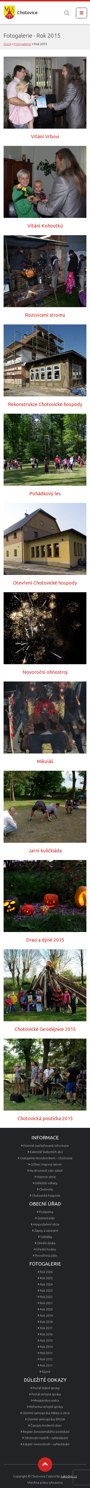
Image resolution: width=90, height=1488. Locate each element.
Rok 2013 (46, 1353)
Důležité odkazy (46, 1183)
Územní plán (46, 1218)
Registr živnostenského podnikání (46, 1431)
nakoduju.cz (69, 1476)
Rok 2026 (46, 1271)
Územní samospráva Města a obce (46, 1413)
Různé (46, 1371)
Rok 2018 (46, 1321)
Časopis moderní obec (46, 1425)
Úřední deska (46, 1243)
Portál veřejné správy (46, 1394)
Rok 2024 (46, 1284)
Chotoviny (46, 1189)
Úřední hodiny (46, 1249)
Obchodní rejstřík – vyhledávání (46, 1438)
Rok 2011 (46, 1365)
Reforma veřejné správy (46, 1406)
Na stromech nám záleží (46, 1170)
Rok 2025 (46, 1278)
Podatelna (46, 1211)
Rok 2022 (46, 1296)
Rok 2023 (46, 1290)
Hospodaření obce (46, 1224)
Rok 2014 (46, 1346)
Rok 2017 (46, 1328)
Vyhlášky (46, 1236)
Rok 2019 (46, 1315)
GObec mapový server (46, 1164)
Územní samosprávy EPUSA (46, 1419)
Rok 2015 (46, 1340)
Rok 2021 (46, 1303)
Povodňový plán (46, 1255)
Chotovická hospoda (46, 1195)
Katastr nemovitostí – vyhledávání (46, 1444)
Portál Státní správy (46, 1388)
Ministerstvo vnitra (46, 1400)
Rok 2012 (46, 1359)
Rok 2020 (46, 1309)
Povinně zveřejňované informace (46, 1145)
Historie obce (46, 1176)
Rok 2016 (46, 1334)
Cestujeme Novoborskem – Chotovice (46, 1158)
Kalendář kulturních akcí (46, 1151)
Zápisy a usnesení (46, 1230)
